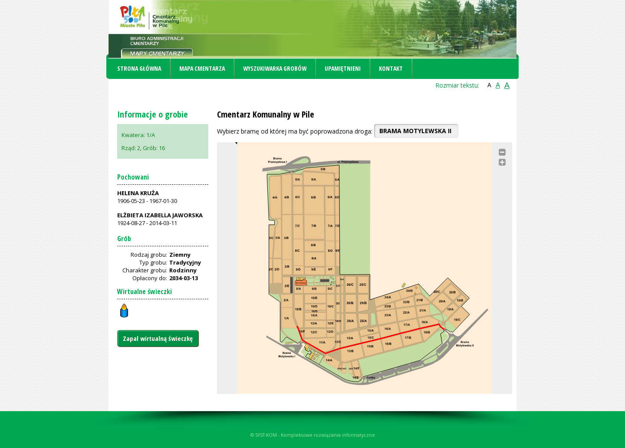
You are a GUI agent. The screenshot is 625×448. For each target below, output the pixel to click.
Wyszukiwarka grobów (274, 68)
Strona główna (139, 68)
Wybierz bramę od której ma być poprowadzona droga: (294, 131)
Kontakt (391, 68)
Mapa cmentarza (202, 68)
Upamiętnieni (343, 68)
